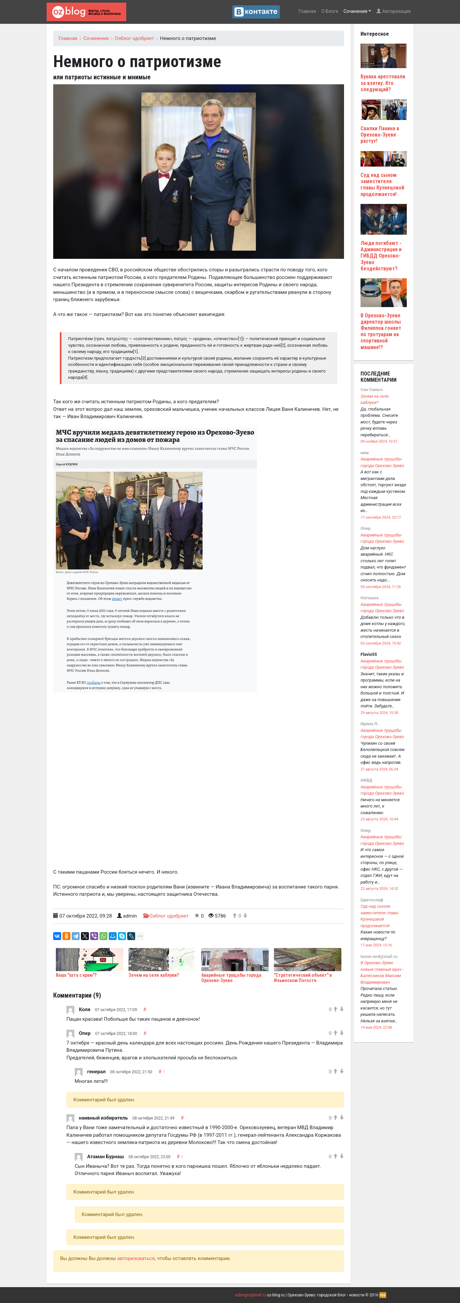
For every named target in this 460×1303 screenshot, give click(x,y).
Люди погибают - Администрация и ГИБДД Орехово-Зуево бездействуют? (381, 256)
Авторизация (393, 11)
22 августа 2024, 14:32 (379, 889)
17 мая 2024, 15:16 (376, 945)
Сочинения (355, 11)
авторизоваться (136, 1258)
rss (383, 1295)
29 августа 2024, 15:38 (379, 713)
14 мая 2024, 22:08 (376, 1027)
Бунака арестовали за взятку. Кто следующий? (383, 82)
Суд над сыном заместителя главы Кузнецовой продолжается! (382, 184)
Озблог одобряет (134, 38)
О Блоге (329, 11)
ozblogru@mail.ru (250, 1295)
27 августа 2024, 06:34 (379, 769)
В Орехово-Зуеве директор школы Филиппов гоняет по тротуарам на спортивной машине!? (381, 331)
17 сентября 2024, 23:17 (381, 517)
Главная (307, 11)
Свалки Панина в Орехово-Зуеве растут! (380, 134)
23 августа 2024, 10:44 (379, 819)
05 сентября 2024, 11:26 (381, 587)
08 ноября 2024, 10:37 (379, 441)
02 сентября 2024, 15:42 (381, 643)
